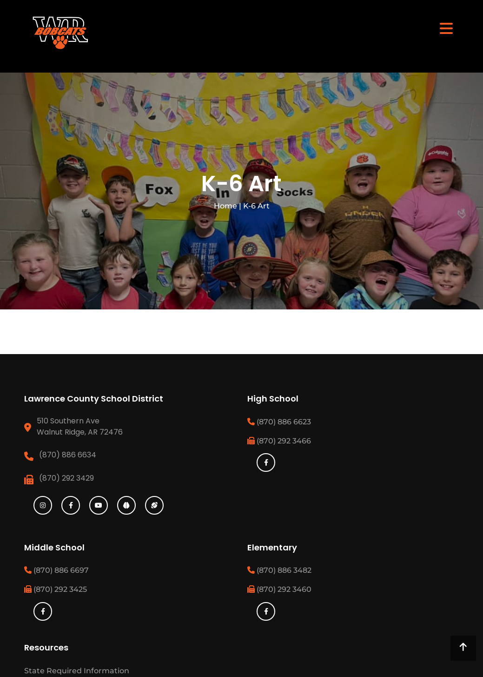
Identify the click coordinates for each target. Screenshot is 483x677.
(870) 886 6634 (67, 454)
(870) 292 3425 (55, 589)
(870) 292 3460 (279, 589)
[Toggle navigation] (446, 28)
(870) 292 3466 (279, 440)
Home (225, 205)
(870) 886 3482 (279, 570)
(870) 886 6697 (56, 570)
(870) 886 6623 (279, 421)
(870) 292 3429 (66, 478)
